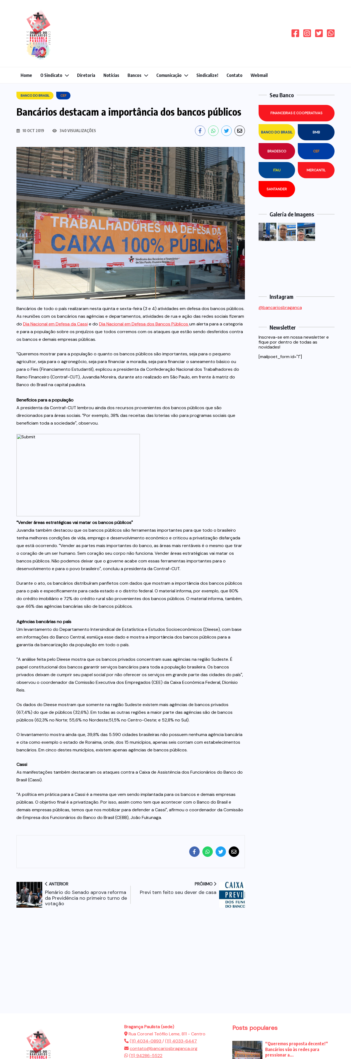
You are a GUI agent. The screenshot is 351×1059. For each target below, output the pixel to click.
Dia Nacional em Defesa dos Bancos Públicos (144, 324)
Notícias (111, 75)
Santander (277, 189)
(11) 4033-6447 (181, 1041)
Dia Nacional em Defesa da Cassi (55, 324)
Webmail (259, 75)
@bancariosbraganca (280, 307)
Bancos (134, 75)
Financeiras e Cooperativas (296, 113)
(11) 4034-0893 (146, 1041)
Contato (234, 75)
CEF (316, 151)
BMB (316, 132)
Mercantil (316, 170)
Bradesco (276, 151)
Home (26, 75)
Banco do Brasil (277, 132)
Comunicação (169, 75)
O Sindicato (51, 75)
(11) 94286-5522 (145, 1055)
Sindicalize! (207, 75)
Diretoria (86, 75)
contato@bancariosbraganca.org (163, 1048)
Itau (277, 170)
